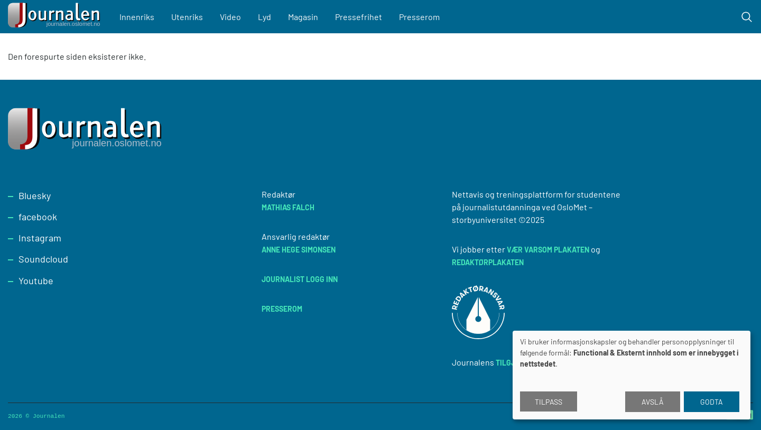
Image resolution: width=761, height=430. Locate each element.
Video (231, 17)
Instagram (39, 238)
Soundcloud (43, 259)
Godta (711, 401)
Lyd (265, 17)
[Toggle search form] (746, 17)
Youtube (35, 280)
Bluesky (34, 195)
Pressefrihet (359, 17)
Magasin (304, 17)
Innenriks (137, 17)
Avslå (653, 401)
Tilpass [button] (548, 401)
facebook (37, 216)
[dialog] (631, 375)
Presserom (420, 17)
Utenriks (187, 17)
